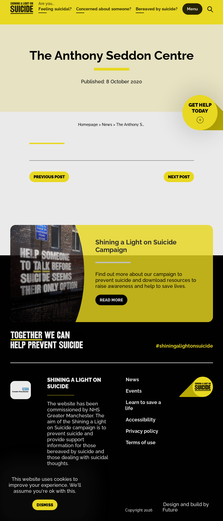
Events (134, 391)
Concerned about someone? (103, 3)
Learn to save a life (143, 405)
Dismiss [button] (45, 505)
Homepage (88, 124)
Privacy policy (142, 431)
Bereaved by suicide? (156, 3)
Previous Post (49, 176)
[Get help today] (200, 113)
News (107, 124)
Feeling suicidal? (55, 3)
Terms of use (141, 442)
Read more (111, 305)
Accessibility (141, 419)
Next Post (179, 176)
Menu (192, 3)
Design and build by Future (186, 507)
